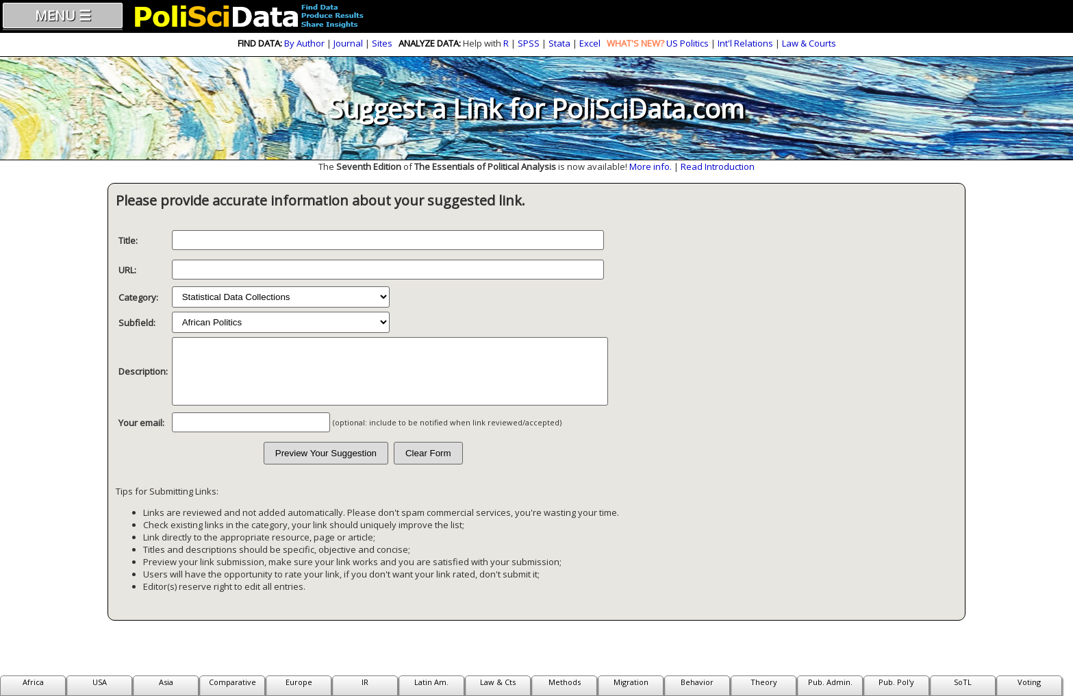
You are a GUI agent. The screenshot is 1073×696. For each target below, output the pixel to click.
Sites (382, 43)
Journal (348, 43)
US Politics (687, 43)
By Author (304, 43)
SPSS (529, 43)
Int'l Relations (745, 43)
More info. (650, 166)
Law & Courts (809, 43)
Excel (590, 43)
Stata (559, 43)
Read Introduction (718, 166)
